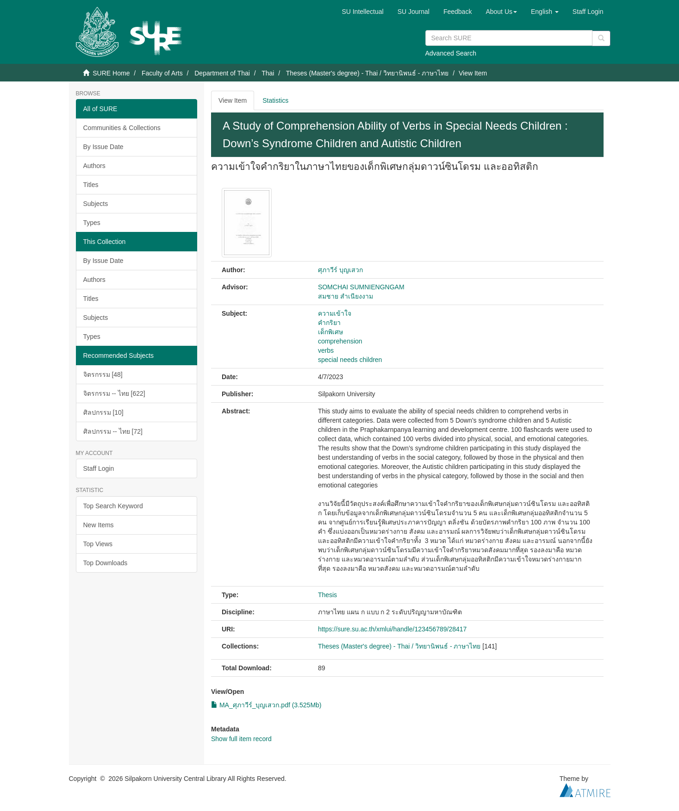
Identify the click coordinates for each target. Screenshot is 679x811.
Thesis (327, 595)
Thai (268, 73)
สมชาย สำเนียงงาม (345, 296)
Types (91, 222)
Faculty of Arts (162, 73)
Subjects (95, 203)
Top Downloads (105, 563)
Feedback (457, 11)
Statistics (275, 100)
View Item (232, 100)
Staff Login (98, 468)
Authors (94, 165)
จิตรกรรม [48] (103, 374)
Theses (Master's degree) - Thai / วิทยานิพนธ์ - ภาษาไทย (367, 73)
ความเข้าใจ (334, 313)
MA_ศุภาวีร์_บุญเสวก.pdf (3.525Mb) (266, 705)
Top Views (98, 544)
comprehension (340, 341)
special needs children (350, 359)
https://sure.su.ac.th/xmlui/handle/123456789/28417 (392, 629)
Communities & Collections (122, 127)
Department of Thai (222, 73)
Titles (91, 184)
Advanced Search (451, 53)
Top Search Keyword (113, 506)
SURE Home (111, 73)
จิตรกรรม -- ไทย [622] (114, 393)
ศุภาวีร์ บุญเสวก (340, 270)
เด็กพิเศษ (330, 332)
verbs (326, 350)
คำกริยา (329, 322)
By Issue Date (103, 146)
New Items (98, 525)
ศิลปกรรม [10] (103, 412)
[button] (501, 11)
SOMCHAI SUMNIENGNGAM (361, 287)
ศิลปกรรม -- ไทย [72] (113, 431)
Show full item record (241, 738)
